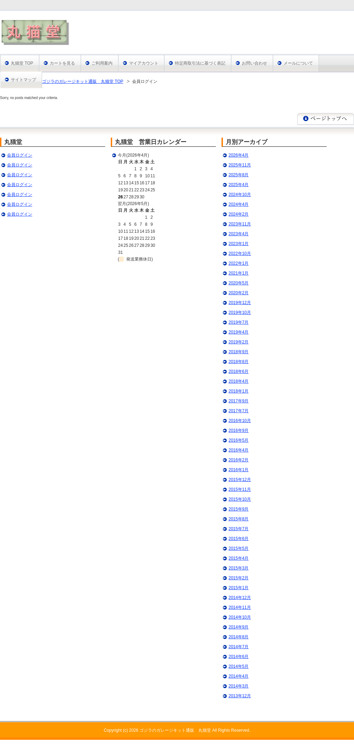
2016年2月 (239, 459)
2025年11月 (240, 165)
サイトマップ (23, 79)
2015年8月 (239, 518)
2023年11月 (240, 224)
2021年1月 (239, 273)
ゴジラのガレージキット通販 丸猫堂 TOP (82, 81)
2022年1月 (239, 263)
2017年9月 (239, 401)
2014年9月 (239, 627)
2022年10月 (240, 253)
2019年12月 (240, 302)
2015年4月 (239, 558)
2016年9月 (239, 430)
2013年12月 (240, 695)
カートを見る (62, 63)
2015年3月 (239, 568)
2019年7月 (239, 322)
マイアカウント (143, 63)
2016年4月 (239, 450)
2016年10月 (240, 420)
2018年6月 (239, 371)
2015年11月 (240, 489)
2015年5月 (239, 548)
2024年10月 (240, 194)
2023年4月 (239, 233)
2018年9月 (239, 351)
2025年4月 (239, 184)
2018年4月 (239, 381)
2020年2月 (239, 292)
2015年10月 (240, 499)
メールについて (298, 63)
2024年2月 (239, 214)
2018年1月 (239, 391)
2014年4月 (239, 676)
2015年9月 (239, 509)
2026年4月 (239, 155)
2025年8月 (239, 174)
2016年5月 (239, 440)
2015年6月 (239, 538)
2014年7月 (239, 646)
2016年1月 (239, 469)
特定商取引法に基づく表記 (200, 63)
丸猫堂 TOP (22, 63)
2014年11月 (240, 607)
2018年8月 (239, 361)
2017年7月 (239, 410)
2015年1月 (239, 587)
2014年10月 (240, 617)
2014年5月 (239, 666)
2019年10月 (240, 312)
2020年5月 (239, 283)
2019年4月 (239, 332)
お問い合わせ (254, 63)
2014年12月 (240, 597)
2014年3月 (239, 686)
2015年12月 (240, 479)
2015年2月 (239, 577)
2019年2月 (239, 342)
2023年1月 (239, 243)
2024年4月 (239, 204)
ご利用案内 (102, 63)
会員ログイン (19, 155)
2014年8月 (239, 636)
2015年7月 (239, 528)
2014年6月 (239, 656)
